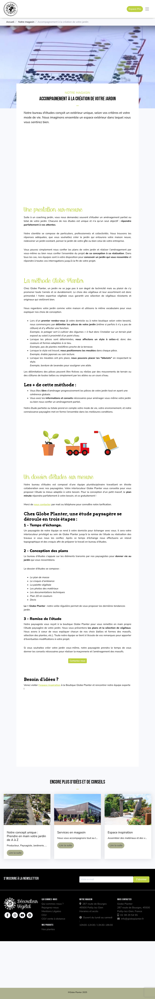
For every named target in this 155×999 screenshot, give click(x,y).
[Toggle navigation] (147, 9)
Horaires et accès (88, 911)
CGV (44, 915)
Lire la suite (15, 853)
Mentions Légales (51, 911)
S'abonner (141, 879)
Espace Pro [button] (135, 9)
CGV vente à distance (53, 918)
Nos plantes (48, 929)
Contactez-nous (77, 660)
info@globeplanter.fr (130, 918)
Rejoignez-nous (50, 907)
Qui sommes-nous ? (53, 904)
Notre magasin (26, 22)
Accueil (10, 22)
